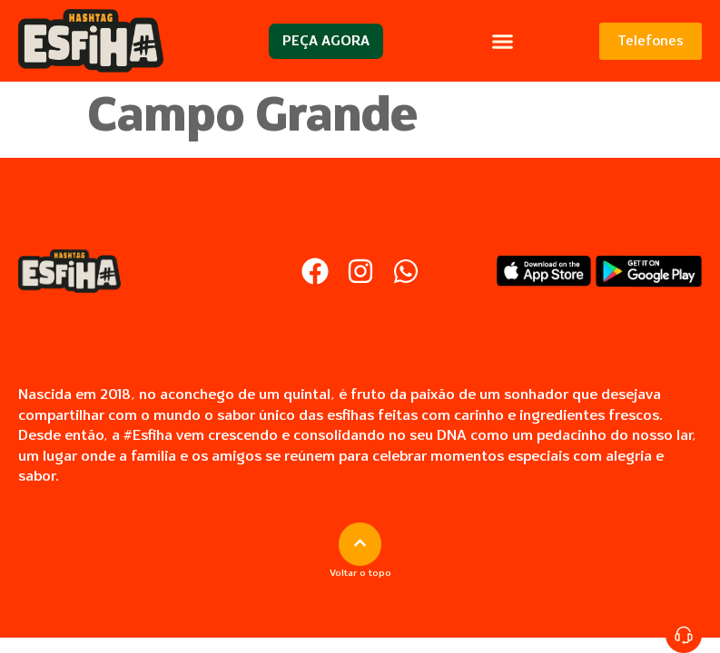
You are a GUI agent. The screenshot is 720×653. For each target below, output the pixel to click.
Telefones (650, 41)
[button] (503, 41)
